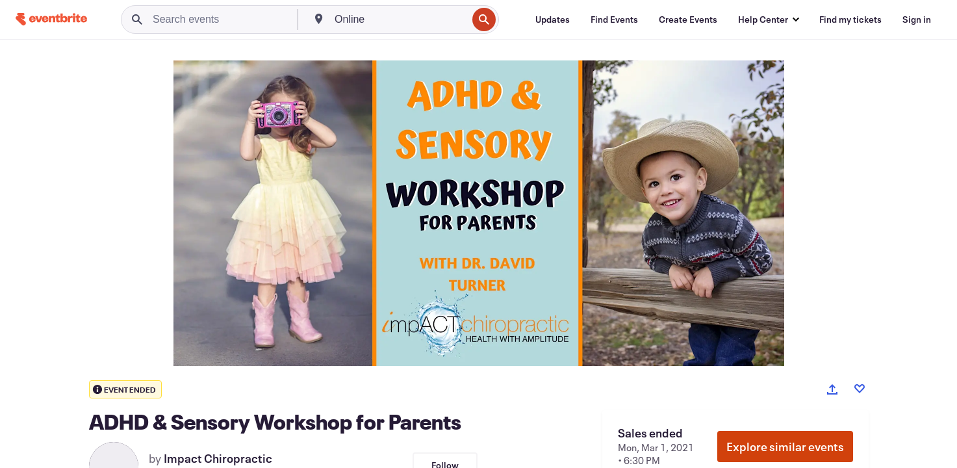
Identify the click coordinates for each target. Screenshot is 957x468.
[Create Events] (688, 19)
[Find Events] (614, 19)
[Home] (51, 19)
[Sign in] (916, 19)
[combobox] (399, 19)
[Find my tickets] (850, 19)
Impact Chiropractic (218, 458)
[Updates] (552, 19)
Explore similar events (785, 446)
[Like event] (859, 389)
